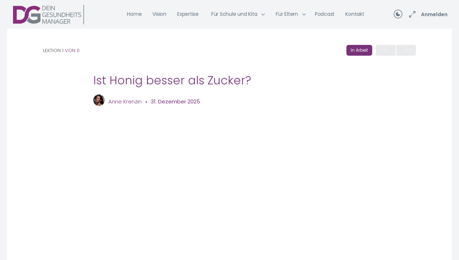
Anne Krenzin (125, 101)
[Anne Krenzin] (99, 101)
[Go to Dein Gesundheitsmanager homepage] (48, 14)
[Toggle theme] (398, 14)
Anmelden (434, 14)
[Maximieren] (411, 14)
